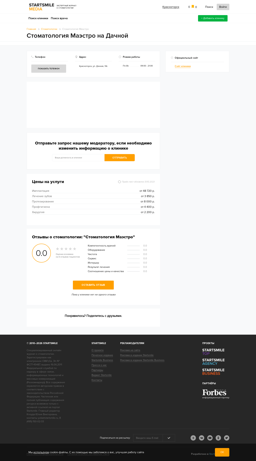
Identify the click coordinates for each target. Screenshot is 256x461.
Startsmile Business (102, 360)
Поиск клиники (38, 18)
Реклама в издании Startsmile (137, 355)
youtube (210, 438)
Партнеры (97, 370)
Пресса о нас (99, 365)
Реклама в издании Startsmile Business (142, 360)
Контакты (97, 380)
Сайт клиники (183, 66)
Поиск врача (59, 18)
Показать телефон (49, 68)
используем (41, 452)
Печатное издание (102, 355)
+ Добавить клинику (212, 18)
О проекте (98, 350)
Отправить (119, 157)
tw (226, 438)
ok (218, 438)
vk (201, 438)
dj (193, 438)
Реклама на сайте (130, 350)
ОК (222, 452)
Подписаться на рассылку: (115, 437)
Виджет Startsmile (102, 375)
